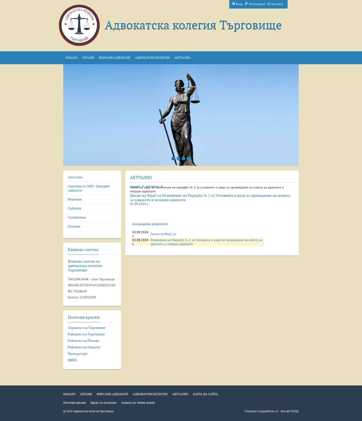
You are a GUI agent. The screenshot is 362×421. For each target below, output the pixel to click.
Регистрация (255, 4)
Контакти (275, 4)
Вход (237, 4)
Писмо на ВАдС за (163, 234)
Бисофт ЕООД (290, 411)
